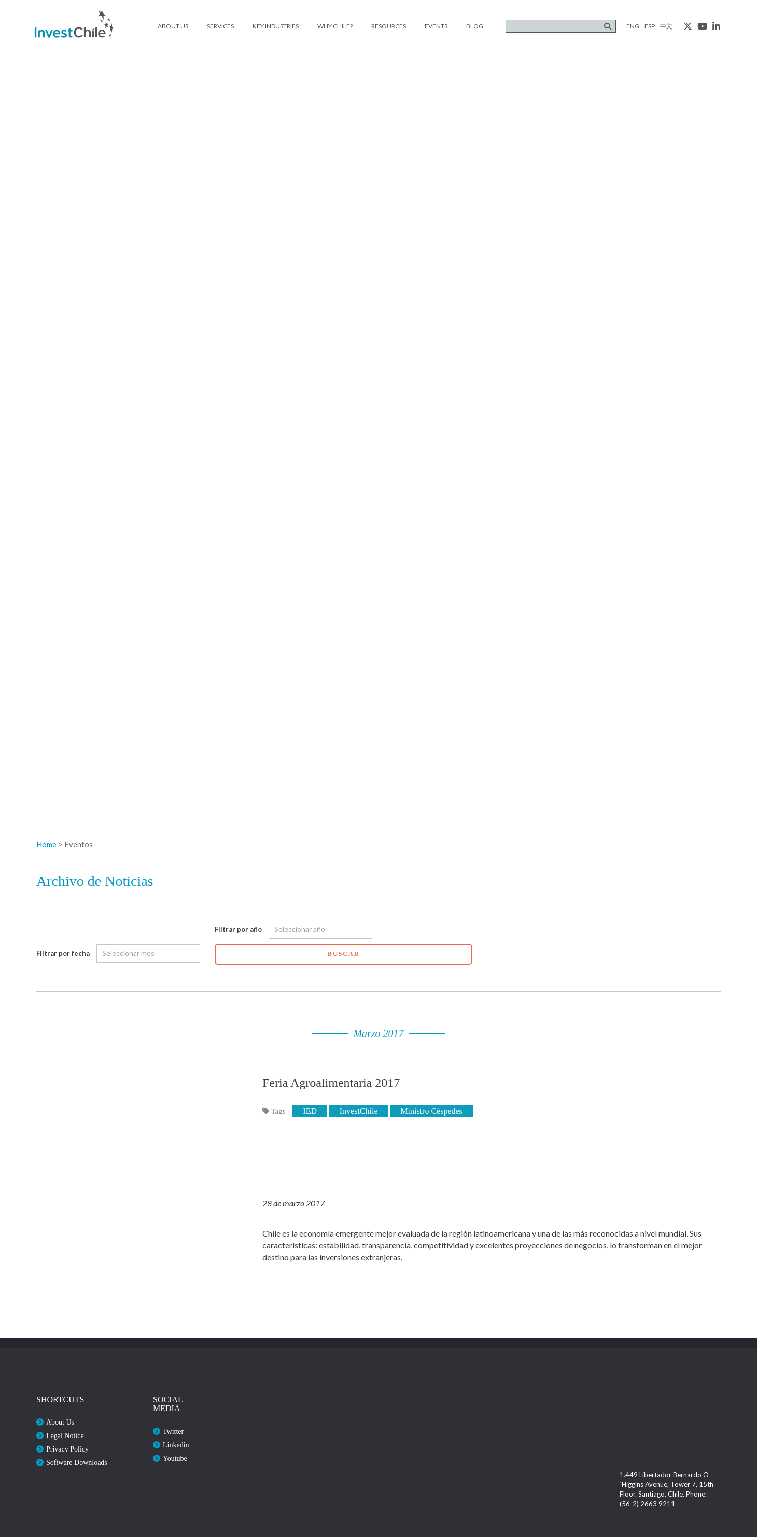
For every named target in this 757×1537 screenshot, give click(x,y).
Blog (474, 26)
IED (310, 1111)
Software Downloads (76, 1463)
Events (436, 26)
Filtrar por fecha (63, 953)
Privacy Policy (67, 1449)
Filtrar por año (238, 929)
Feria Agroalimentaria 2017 (331, 1082)
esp (649, 26)
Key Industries (276, 26)
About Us (173, 26)
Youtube (175, 1458)
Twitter (173, 1431)
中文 (666, 26)
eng (632, 26)
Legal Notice (65, 1436)
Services (220, 26)
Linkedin (176, 1445)
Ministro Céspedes (431, 1111)
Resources (388, 26)
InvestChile (359, 1111)
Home (46, 844)
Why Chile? (335, 26)
